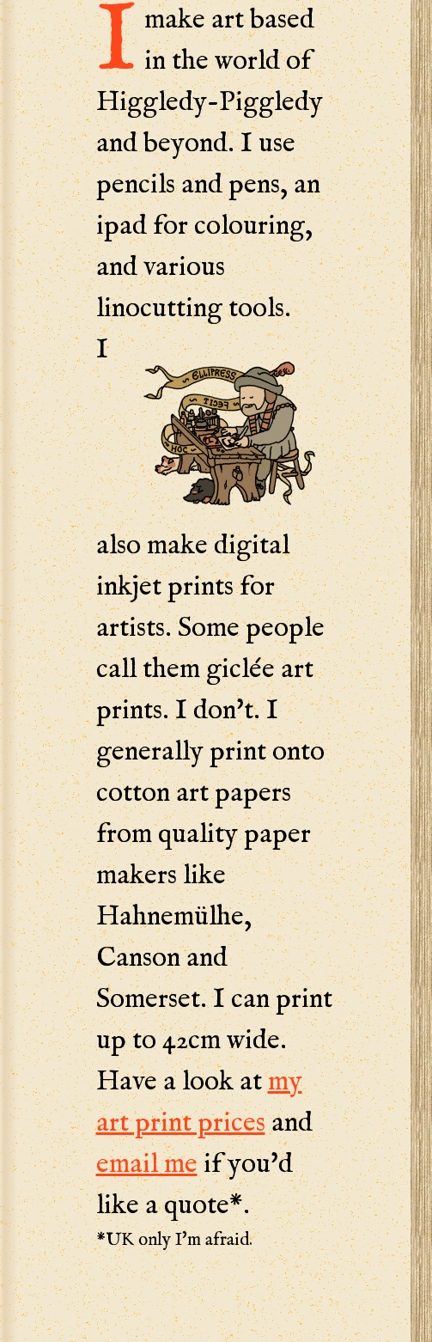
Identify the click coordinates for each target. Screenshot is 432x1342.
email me (147, 1164)
